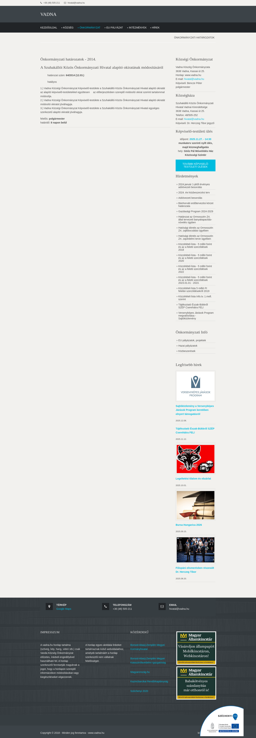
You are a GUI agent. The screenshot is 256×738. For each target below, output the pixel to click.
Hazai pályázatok (187, 345)
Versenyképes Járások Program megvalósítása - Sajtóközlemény (192, 315)
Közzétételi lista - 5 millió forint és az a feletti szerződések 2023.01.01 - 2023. (195, 279)
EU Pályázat (115, 27)
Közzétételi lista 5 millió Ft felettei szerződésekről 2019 (193, 289)
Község (69, 27)
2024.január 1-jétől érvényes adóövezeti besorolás (194, 185)
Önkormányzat (90, 27)
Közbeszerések (186, 350)
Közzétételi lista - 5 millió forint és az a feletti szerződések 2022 (195, 268)
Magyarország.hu (140, 670)
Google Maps (64, 607)
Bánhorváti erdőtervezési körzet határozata (195, 204)
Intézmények (138, 27)
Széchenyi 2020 (139, 689)
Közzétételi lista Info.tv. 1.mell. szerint (194, 297)
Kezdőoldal (49, 27)
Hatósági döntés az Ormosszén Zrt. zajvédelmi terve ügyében (195, 237)
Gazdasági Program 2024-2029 (195, 211)
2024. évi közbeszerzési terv (194, 192)
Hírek (156, 27)
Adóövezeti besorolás (190, 197)
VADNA (49, 14)
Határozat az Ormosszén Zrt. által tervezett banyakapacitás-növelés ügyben (195, 219)
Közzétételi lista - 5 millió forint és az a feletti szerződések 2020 (195, 257)
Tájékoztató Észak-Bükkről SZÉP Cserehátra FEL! (193, 306)
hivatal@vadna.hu (194, 78)
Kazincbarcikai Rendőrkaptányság (149, 680)
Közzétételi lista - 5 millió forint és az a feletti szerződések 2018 (195, 246)
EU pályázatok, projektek (192, 340)
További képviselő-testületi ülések (195, 165)
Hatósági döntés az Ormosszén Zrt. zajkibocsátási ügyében (195, 229)
